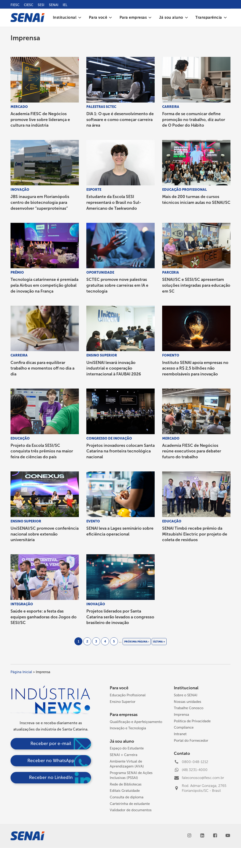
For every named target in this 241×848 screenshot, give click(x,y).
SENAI (53, 5)
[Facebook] (215, 835)
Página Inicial (21, 672)
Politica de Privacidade (192, 721)
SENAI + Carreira (123, 755)
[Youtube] (227, 835)
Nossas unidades (187, 702)
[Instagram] (189, 835)
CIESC (28, 5)
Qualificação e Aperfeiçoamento (136, 722)
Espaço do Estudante (127, 748)
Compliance (184, 727)
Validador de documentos (131, 810)
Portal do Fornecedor (191, 740)
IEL (65, 5)
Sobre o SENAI (185, 695)
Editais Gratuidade (125, 791)
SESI (41, 5)
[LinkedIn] (202, 835)
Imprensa (181, 714)
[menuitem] (67, 17)
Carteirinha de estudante (130, 804)
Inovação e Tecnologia (128, 728)
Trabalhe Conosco (188, 708)
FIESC (15, 5)
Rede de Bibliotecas (126, 784)
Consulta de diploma (126, 797)
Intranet (180, 734)
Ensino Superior (122, 702)
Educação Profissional (128, 695)
